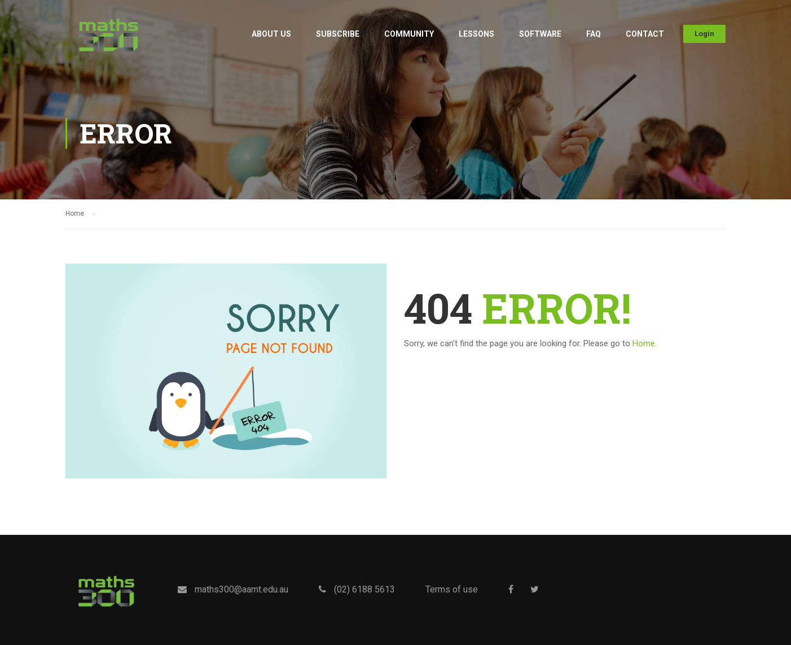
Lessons (476, 33)
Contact (645, 33)
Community (409, 33)
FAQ (593, 33)
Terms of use (451, 589)
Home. (644, 343)
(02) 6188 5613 (364, 589)
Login (704, 33)
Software (540, 33)
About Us (271, 33)
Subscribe (337, 33)
